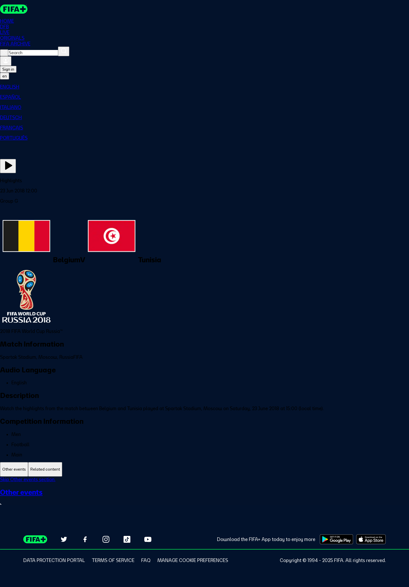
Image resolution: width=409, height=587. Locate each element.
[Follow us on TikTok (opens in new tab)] (127, 539)
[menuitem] (204, 87)
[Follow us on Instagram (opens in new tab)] (106, 539)
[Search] (63, 51)
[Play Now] (8, 166)
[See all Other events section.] (204, 498)
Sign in (8, 69)
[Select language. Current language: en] (4, 76)
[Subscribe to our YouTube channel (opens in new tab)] (148, 539)
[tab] (14, 469)
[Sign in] (5, 61)
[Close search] (4, 52)
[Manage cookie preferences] (192, 560)
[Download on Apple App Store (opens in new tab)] (371, 539)
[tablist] (204, 469)
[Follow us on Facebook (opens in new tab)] (85, 539)
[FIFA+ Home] (14, 9)
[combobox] (33, 53)
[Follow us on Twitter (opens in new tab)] (64, 539)
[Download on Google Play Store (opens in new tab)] (336, 539)
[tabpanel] (204, 496)
